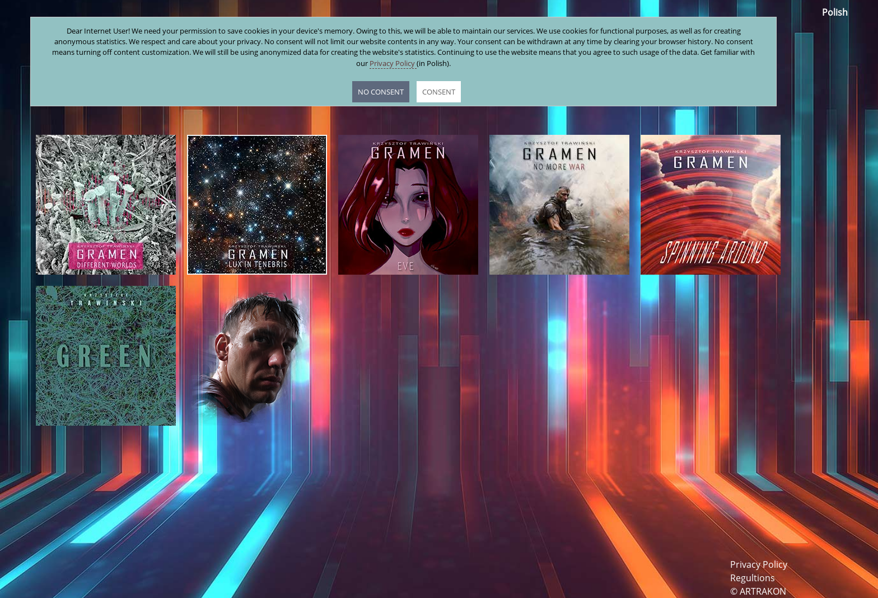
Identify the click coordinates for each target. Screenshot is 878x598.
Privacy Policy (758, 564)
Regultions (752, 578)
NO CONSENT (381, 92)
